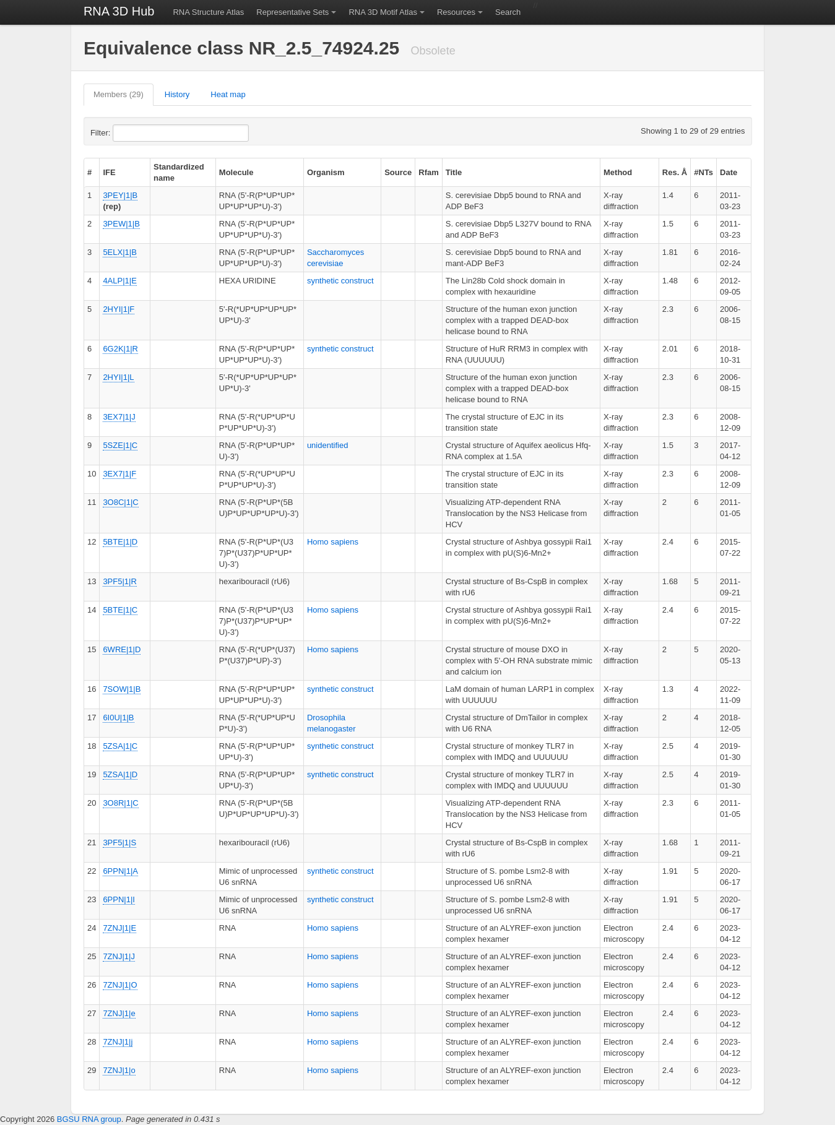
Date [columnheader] (728, 172)
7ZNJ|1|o (119, 1070)
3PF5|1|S (119, 842)
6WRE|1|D (122, 649)
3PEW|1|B (121, 223)
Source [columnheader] (398, 172)
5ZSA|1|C (120, 746)
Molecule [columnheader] (236, 172)
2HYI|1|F (118, 309)
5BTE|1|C (120, 609)
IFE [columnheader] (109, 172)
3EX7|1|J (119, 416)
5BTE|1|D (120, 541)
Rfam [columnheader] (428, 172)
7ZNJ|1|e (119, 1013)
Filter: (130, 133)
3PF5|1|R (119, 581)
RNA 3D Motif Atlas (382, 12)
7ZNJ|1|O (120, 984)
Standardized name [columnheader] (179, 172)
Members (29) (118, 94)
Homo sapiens (332, 541)
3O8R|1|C (120, 803)
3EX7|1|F (119, 473)
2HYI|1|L (118, 377)
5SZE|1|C (120, 445)
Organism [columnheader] (326, 172)
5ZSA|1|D (120, 774)
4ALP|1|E (119, 280)
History (177, 94)
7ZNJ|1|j (117, 1041)
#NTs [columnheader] (703, 172)
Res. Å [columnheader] (674, 172)
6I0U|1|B (118, 717)
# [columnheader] (89, 172)
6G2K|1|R (120, 348)
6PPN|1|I (119, 899)
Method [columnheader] (618, 172)
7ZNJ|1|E (119, 928)
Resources (456, 12)
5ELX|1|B (119, 252)
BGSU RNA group (89, 1119)
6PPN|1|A (120, 871)
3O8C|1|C (120, 502)
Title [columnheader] (454, 172)
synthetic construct (340, 280)
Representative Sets (292, 12)
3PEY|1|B (120, 195)
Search (508, 12)
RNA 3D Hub (119, 11)
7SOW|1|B (122, 689)
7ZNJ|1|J (119, 956)
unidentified (327, 445)
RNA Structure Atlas (208, 12)
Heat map (227, 94)
